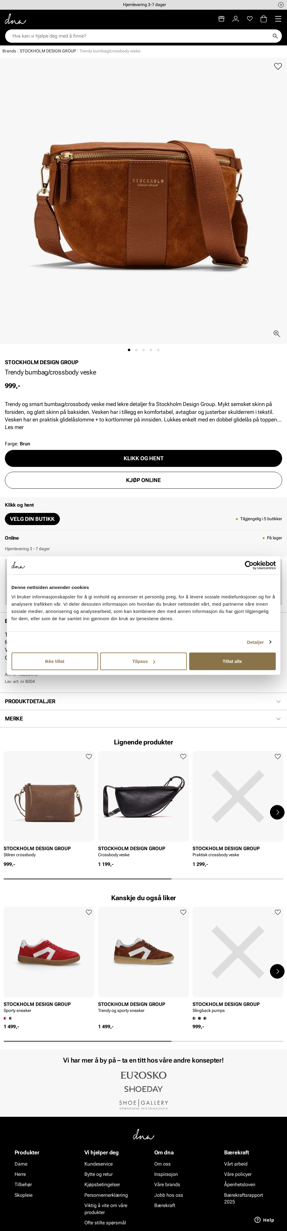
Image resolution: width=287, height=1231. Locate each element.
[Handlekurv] (264, 18)
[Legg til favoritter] (278, 66)
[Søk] (275, 36)
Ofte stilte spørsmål (105, 1223)
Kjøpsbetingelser (102, 1184)
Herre (20, 1174)
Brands (9, 50)
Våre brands (167, 1184)
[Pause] (281, 5)
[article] (49, 806)
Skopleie (23, 1195)
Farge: (17, 444)
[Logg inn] (235, 18)
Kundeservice (98, 1164)
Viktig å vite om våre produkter (105, 1209)
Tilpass (143, 661)
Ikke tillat (54, 661)
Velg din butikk (32, 519)
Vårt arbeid (236, 1164)
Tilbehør (23, 1184)
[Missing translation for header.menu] (278, 18)
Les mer (14, 427)
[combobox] (140, 36)
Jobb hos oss (168, 1195)
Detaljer (255, 641)
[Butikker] (221, 18)
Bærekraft (164, 1205)
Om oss (162, 1164)
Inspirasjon (166, 1174)
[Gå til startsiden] (15, 18)
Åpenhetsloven (239, 1184)
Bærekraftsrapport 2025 (243, 1198)
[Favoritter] (250, 18)
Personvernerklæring (106, 1195)
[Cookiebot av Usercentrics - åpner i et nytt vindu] (249, 565)
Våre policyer (237, 1174)
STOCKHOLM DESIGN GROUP (48, 50)
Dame (21, 1164)
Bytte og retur (98, 1174)
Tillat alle (232, 661)
